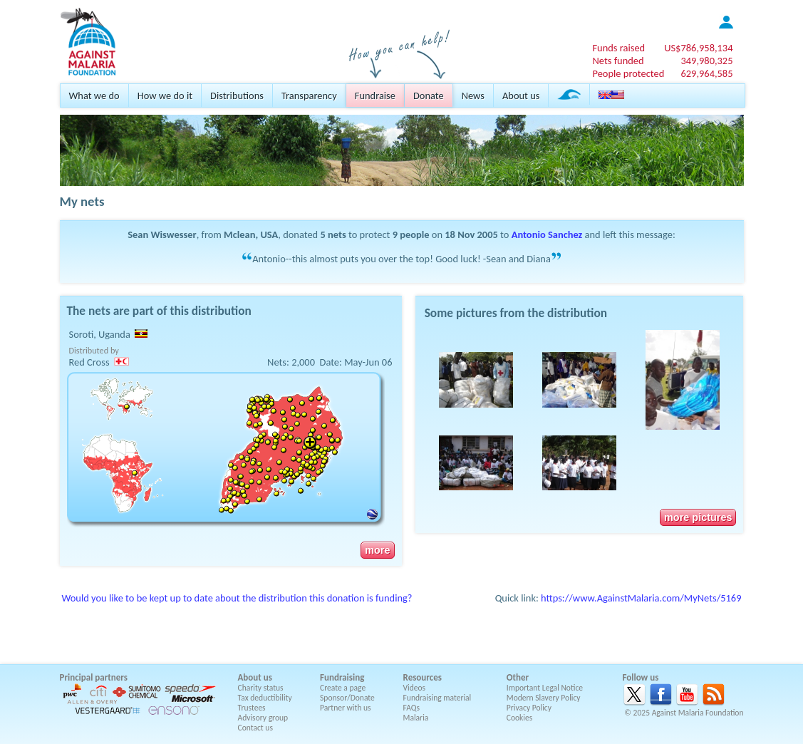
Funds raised (618, 47)
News (473, 95)
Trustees (252, 708)
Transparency (309, 95)
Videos (414, 688)
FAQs (411, 708)
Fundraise (375, 95)
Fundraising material (437, 698)
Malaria (416, 718)
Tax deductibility (265, 698)
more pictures (698, 517)
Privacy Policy (529, 708)
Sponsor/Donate (347, 698)
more (377, 550)
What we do (94, 95)
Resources (422, 677)
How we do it (165, 95)
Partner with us (345, 708)
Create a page (343, 688)
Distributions (237, 95)
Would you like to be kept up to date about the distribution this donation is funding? (237, 597)
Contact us (255, 728)
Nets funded (617, 60)
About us (520, 95)
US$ (698, 47)
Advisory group (263, 718)
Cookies (520, 718)
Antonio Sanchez (547, 234)
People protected (628, 73)
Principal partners (94, 677)
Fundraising (342, 677)
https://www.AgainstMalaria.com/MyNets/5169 (641, 597)
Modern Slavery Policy (544, 698)
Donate (428, 95)
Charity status (261, 688)
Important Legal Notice (545, 688)
